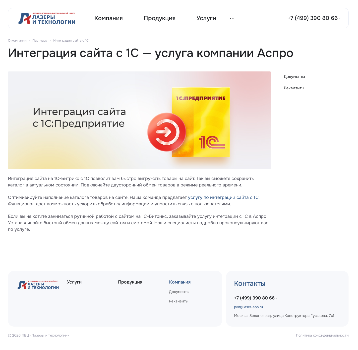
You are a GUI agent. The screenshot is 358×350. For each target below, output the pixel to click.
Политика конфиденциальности (322, 335)
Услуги (74, 282)
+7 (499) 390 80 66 (313, 18)
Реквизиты (294, 88)
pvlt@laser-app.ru (248, 307)
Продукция (130, 282)
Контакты (250, 283)
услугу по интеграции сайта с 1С (223, 197)
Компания (180, 282)
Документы (294, 76)
